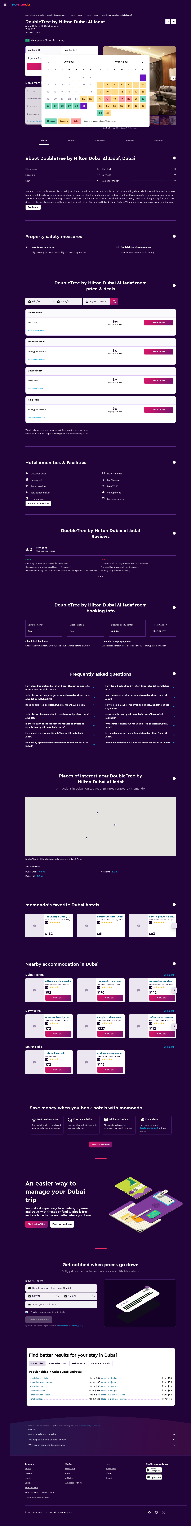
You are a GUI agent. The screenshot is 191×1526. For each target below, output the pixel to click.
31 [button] (84, 106)
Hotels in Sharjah (109, 1378)
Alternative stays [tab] (57, 1363)
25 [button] (90, 99)
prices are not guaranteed (89, 1426)
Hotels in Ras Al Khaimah (41, 1382)
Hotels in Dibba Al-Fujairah (113, 1399)
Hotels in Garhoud (109, 1387)
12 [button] (48, 92)
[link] (58, 998)
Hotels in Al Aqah (109, 1391)
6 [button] (55, 84)
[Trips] (5, 41)
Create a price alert (149, 1128)
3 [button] (83, 77)
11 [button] (91, 84)
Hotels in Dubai (76, 15)
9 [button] (76, 84)
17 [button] (84, 92)
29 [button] (69, 106)
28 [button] (62, 106)
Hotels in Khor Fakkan (40, 1395)
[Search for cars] (5, 26)
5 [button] (48, 84)
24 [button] (83, 99)
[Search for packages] (5, 32)
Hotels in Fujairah (37, 1391)
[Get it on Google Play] (154, 1470)
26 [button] (48, 106)
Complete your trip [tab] (100, 1363)
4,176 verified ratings (54, 40)
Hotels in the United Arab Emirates (52, 15)
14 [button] (62, 92)
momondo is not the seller (102, 1434)
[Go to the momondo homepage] (20, 4)
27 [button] (55, 106)
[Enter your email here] (64, 1304)
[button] (5, 4)
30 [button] (76, 106)
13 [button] (55, 92)
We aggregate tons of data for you (102, 1439)
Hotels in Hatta (36, 1399)
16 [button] (76, 92)
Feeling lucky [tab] (78, 1363)
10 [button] (83, 84)
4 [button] (90, 77)
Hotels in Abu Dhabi (39, 1378)
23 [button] (76, 99)
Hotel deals (30, 15)
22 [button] (69, 99)
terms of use (63, 1326)
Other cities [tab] (37, 1363)
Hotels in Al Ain (36, 1387)
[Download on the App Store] (154, 1477)
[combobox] (64, 1288)
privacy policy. (78, 1326)
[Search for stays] (5, 20)
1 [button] (69, 77)
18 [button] (91, 92)
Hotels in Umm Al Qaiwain (113, 1395)
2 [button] (76, 77)
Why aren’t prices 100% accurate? (102, 1445)
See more (169, 975)
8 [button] (69, 84)
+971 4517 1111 (32, 36)
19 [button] (48, 99)
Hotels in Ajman (108, 1382)
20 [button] (55, 99)
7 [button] (62, 84)
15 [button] (69, 92)
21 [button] (62, 99)
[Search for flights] (5, 14)
